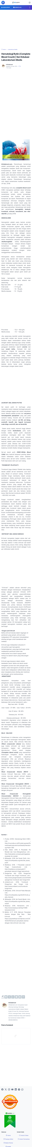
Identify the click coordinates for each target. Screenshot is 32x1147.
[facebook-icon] (2, 1089)
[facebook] (5, 996)
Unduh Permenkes (24, 1139)
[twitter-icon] (6, 1089)
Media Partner (8, 1143)
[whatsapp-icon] (22, 1089)
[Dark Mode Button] (30, 3)
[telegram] (16, 996)
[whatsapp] (12, 996)
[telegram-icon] (19, 1089)
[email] (23, 996)
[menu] (3, 2)
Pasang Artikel (8, 1139)
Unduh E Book (23, 1135)
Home (8, 1135)
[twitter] (9, 996)
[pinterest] (19, 996)
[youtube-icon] (12, 1089)
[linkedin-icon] (16, 1089)
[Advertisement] (16, 29)
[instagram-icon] (9, 1089)
